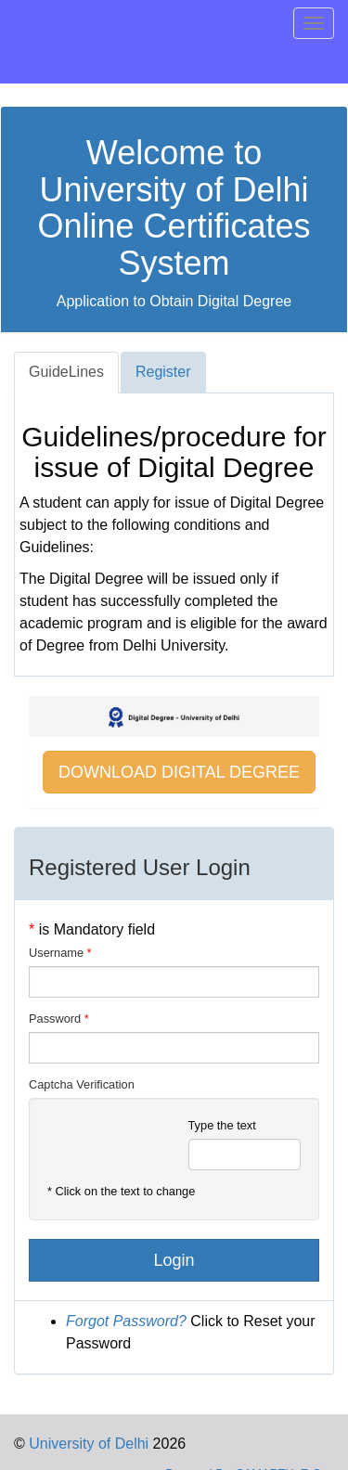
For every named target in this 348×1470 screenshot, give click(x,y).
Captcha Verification (82, 1084)
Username (56, 953)
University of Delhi (86, 1443)
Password (55, 1018)
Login (173, 1260)
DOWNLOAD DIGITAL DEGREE (179, 772)
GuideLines (66, 372)
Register (163, 372)
